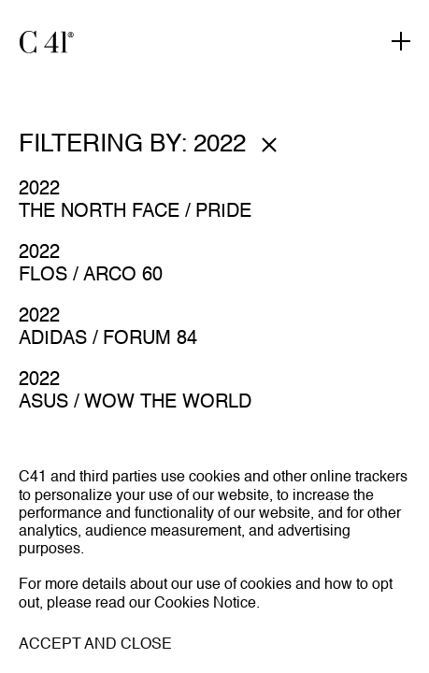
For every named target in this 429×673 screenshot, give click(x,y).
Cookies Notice (205, 603)
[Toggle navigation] (401, 42)
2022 (39, 189)
